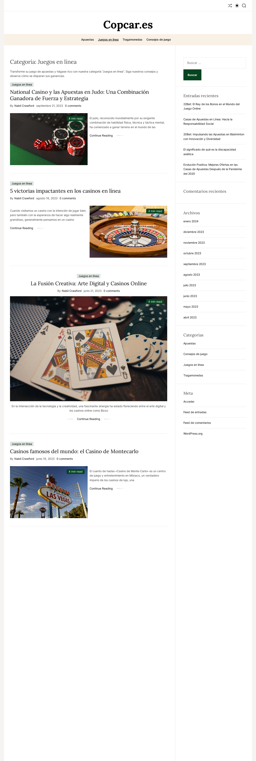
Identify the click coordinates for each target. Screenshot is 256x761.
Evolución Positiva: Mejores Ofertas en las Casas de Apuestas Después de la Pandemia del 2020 (212, 169)
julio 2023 (189, 285)
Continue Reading (101, 135)
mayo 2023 (190, 306)
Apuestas (87, 39)
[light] (237, 5)
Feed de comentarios (197, 422)
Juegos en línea (108, 39)
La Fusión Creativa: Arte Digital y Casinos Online (89, 283)
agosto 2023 (191, 274)
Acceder (188, 401)
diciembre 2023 (193, 231)
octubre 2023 (192, 253)
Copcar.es (128, 24)
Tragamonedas (132, 39)
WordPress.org (193, 433)
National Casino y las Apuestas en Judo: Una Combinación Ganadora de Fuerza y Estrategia (79, 95)
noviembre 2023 (194, 242)
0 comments (73, 105)
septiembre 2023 (194, 264)
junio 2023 (190, 296)
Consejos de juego (158, 39)
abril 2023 (190, 317)
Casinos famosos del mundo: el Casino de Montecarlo (74, 451)
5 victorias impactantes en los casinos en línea (65, 191)
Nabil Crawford (24, 105)
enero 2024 (190, 221)
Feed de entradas (194, 412)
